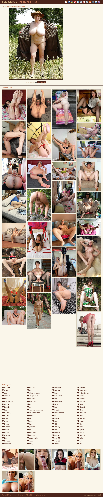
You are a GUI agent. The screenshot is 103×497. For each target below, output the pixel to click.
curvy (30, 407)
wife (79, 441)
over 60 (56, 441)
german (31, 427)
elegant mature (33, 413)
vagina (80, 432)
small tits (81, 413)
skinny (80, 410)
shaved (81, 407)
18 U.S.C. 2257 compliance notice (34, 495)
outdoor (56, 432)
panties (81, 387)
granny (30, 441)
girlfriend (31, 432)
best (4, 410)
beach (5, 404)
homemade (57, 396)
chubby (31, 387)
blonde (5, 424)
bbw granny (7, 401)
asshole (6, 396)
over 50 (56, 438)
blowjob (6, 427)
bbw (4, 399)
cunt (29, 404)
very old (81, 435)
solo (79, 415)
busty (5, 438)
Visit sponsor (42, 82)
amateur (6, 387)
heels (55, 393)
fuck (29, 424)
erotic (30, 415)
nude (55, 421)
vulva (80, 438)
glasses (31, 435)
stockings (81, 418)
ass (4, 393)
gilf (29, 430)
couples (31, 399)
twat (79, 427)
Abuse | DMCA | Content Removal (12, 495)
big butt (6, 441)
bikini (5, 418)
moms (55, 418)
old (54, 424)
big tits (5, 415)
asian (5, 390)
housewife (57, 401)
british (5, 432)
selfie (80, 404)
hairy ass (56, 387)
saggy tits (81, 401)
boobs (5, 430)
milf (54, 415)
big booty (6, 413)
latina (55, 404)
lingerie (56, 410)
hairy (30, 444)
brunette (6, 435)
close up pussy (33, 393)
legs (54, 407)
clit (29, 390)
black (5, 421)
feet (29, 421)
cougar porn (32, 396)
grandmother (33, 438)
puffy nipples (83, 393)
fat (29, 418)
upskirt (80, 430)
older (55, 430)
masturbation (58, 413)
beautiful (6, 407)
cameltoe (6, 444)
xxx (79, 444)
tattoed (80, 421)
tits (79, 424)
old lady (56, 427)
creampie (31, 401)
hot (54, 399)
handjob (56, 390)
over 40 (56, 435)
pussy (80, 396)
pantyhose (82, 390)
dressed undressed (35, 410)
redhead (81, 399)
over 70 (56, 444)
